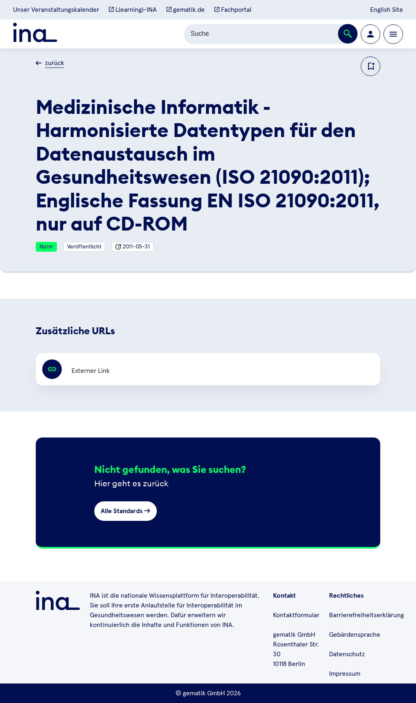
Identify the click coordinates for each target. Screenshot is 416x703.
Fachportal (232, 10)
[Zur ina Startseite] (35, 34)
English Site (386, 10)
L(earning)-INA (133, 10)
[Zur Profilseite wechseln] (370, 34)
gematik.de (186, 10)
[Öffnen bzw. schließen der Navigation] (393, 34)
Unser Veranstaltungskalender (56, 10)
